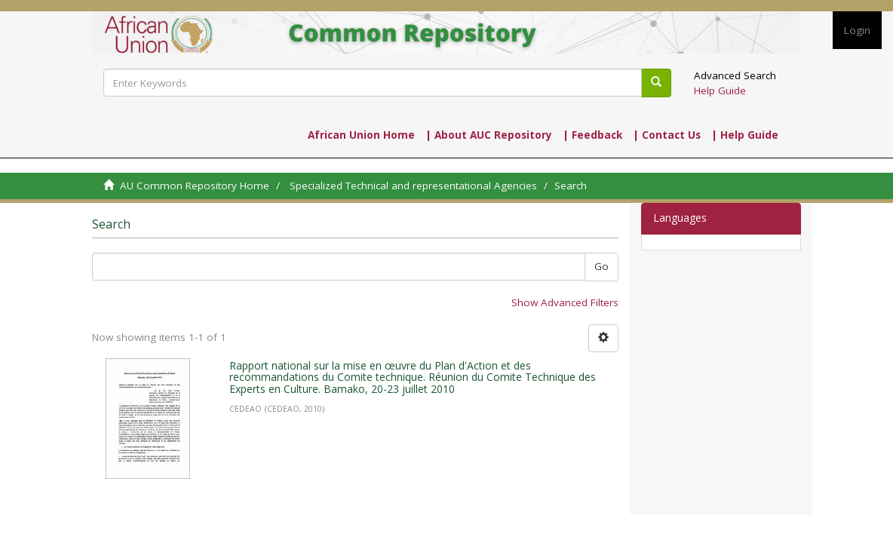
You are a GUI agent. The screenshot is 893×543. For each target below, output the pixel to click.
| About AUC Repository (488, 135)
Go (601, 266)
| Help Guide (744, 135)
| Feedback (592, 135)
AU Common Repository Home (194, 185)
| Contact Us (667, 135)
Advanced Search (735, 75)
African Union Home (361, 135)
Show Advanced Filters (564, 302)
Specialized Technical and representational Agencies (413, 185)
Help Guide (720, 90)
